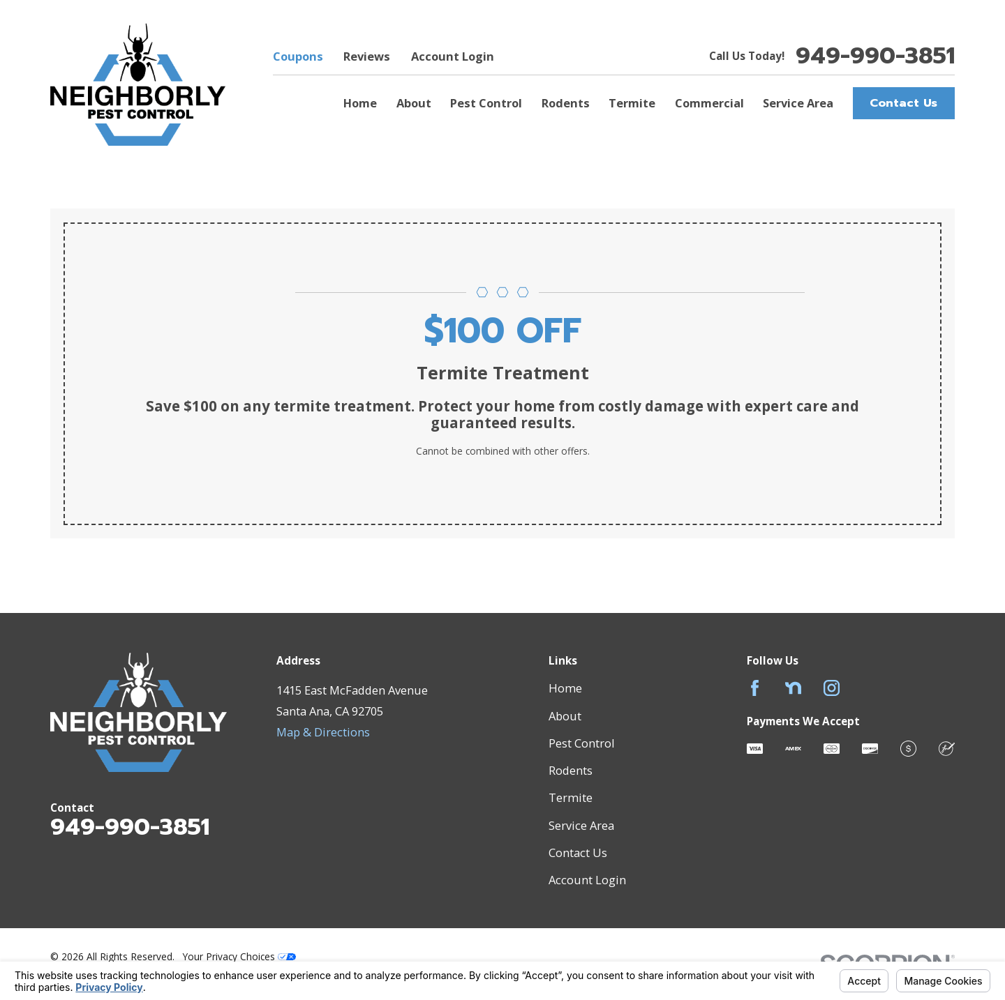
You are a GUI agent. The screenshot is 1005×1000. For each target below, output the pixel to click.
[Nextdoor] (793, 688)
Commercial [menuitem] (709, 103)
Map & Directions (323, 732)
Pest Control (582, 743)
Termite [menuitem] (632, 103)
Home (565, 688)
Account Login (452, 56)
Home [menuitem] (360, 103)
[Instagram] (832, 688)
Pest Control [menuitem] (486, 103)
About (565, 716)
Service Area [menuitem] (798, 103)
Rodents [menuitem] (566, 103)
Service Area (581, 825)
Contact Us (903, 103)
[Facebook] (755, 688)
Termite (571, 797)
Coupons (298, 56)
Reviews (366, 56)
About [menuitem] (413, 103)
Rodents (571, 770)
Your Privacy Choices (239, 956)
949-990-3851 (875, 56)
